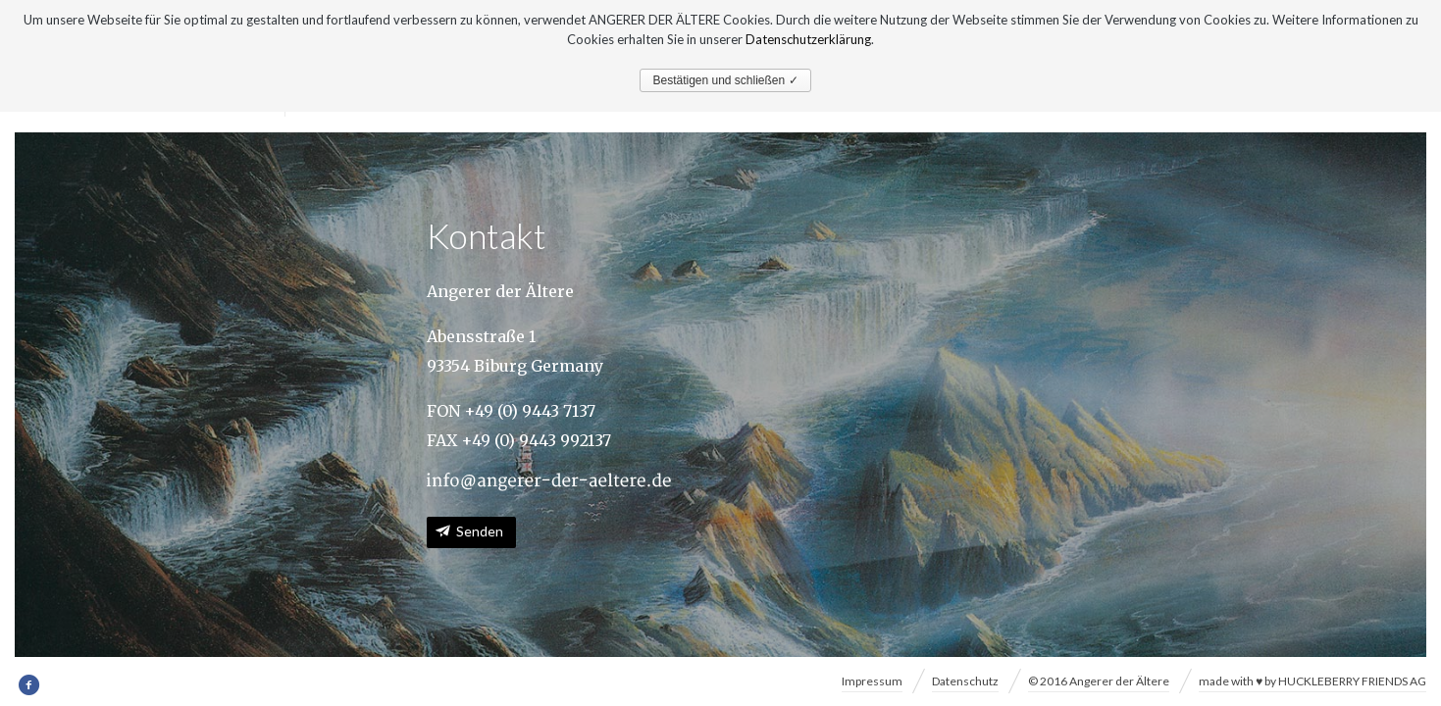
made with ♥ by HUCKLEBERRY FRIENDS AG (1312, 681)
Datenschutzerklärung (808, 39)
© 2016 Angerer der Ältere (1098, 681)
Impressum (872, 681)
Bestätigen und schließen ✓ (725, 80)
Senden (479, 531)
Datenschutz (965, 681)
